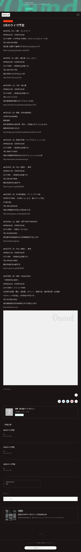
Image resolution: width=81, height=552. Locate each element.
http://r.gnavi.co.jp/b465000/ (13, 187)
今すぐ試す (29, 8)
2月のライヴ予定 (8, 430)
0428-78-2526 (12, 97)
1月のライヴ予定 (8, 447)
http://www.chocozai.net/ (12, 77)
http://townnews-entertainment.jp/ (15, 159)
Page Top (40, 535)
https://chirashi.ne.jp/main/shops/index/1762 (19, 105)
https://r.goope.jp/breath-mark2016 (16, 50)
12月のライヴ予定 (9, 464)
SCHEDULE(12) (7, 389)
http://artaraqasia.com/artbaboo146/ (16, 214)
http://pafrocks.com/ (10, 307)
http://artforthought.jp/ (11, 241)
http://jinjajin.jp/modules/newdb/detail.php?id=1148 (22, 132)
